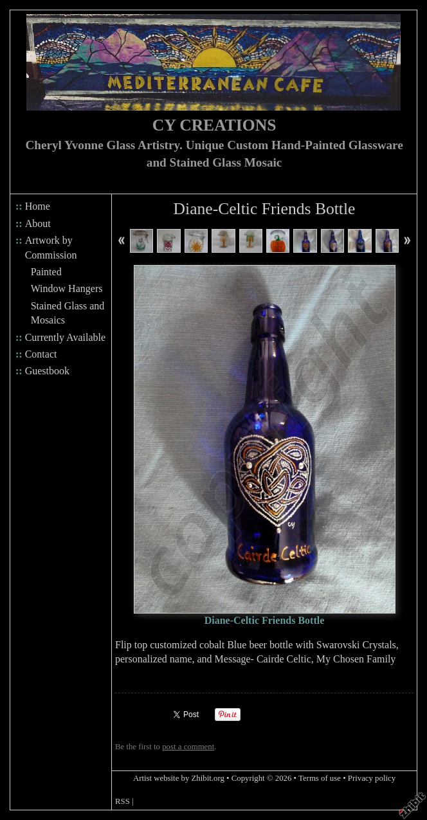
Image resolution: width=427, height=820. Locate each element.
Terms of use (319, 778)
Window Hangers (67, 288)
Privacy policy (371, 778)
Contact (41, 354)
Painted (46, 271)
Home (37, 206)
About (38, 223)
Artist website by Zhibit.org (178, 778)
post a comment (188, 746)
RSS (122, 801)
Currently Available (65, 337)
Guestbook (47, 370)
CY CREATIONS (214, 125)
